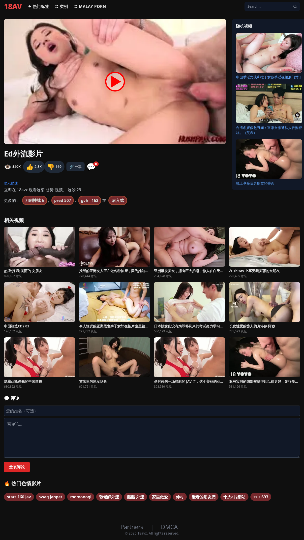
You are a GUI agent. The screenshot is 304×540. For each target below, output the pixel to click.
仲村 (180, 497)
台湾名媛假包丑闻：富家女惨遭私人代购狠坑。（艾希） (269, 130)
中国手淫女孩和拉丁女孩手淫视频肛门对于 (269, 77)
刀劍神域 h (34, 200)
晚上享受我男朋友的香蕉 (255, 183)
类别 (61, 6)
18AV (13, 6)
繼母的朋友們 (203, 497)
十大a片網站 (234, 497)
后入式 (118, 200)
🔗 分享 (75, 166)
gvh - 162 (89, 200)
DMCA (169, 527)
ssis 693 (260, 497)
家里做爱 (160, 497)
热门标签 (38, 6)
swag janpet (50, 497)
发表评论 (17, 467)
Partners (133, 527)
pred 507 (62, 200)
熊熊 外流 (135, 497)
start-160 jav (19, 497)
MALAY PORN (90, 6)
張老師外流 (109, 497)
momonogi (80, 497)
